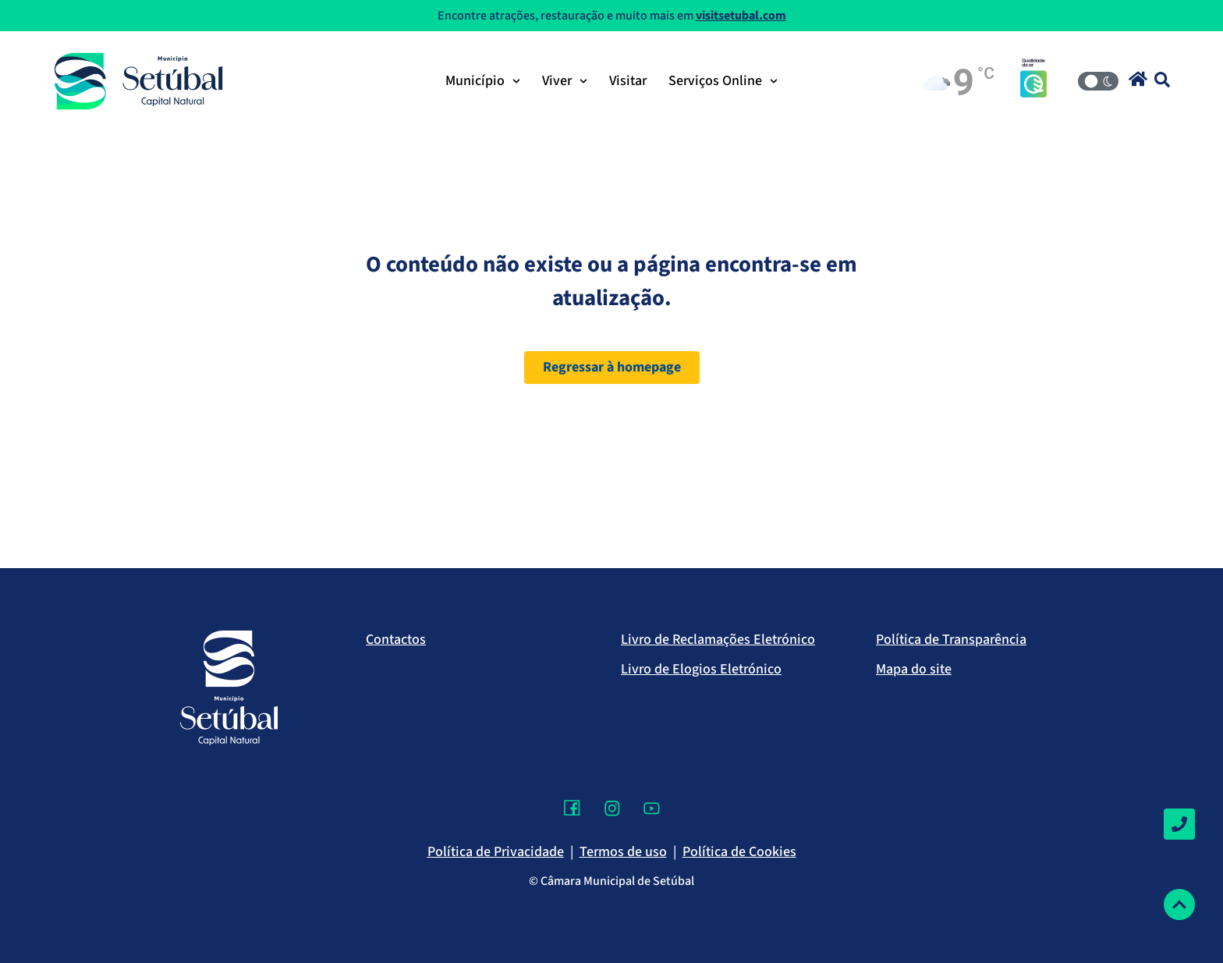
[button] (1138, 78)
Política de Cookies (739, 852)
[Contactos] (1179, 824)
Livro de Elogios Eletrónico (701, 669)
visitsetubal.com (741, 15)
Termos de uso (623, 852)
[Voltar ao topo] (1179, 904)
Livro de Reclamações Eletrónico (718, 639)
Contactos (396, 639)
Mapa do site (914, 669)
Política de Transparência (951, 639)
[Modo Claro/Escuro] (1098, 81)
